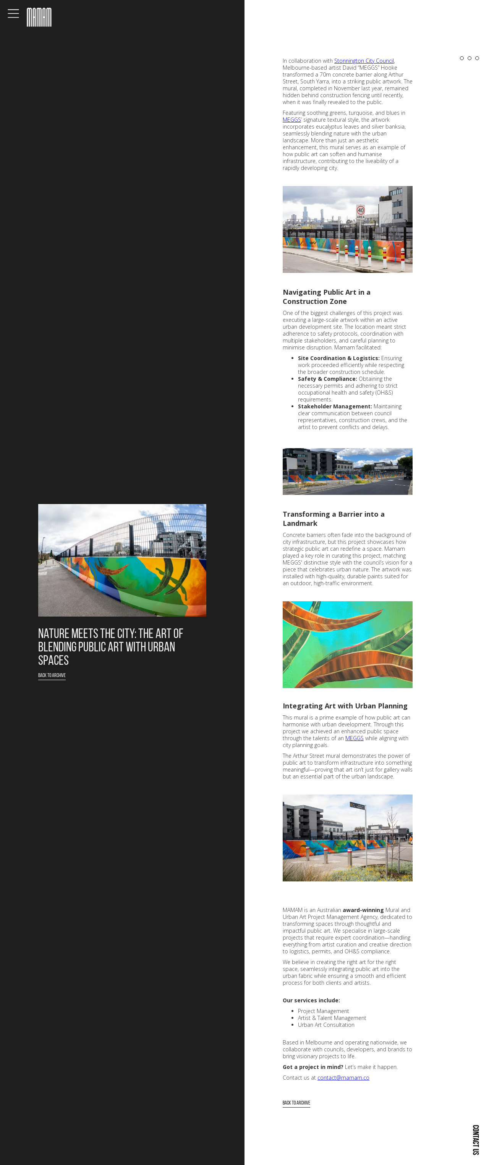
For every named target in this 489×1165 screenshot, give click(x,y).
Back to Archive (52, 676)
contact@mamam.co (343, 1077)
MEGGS (292, 119)
